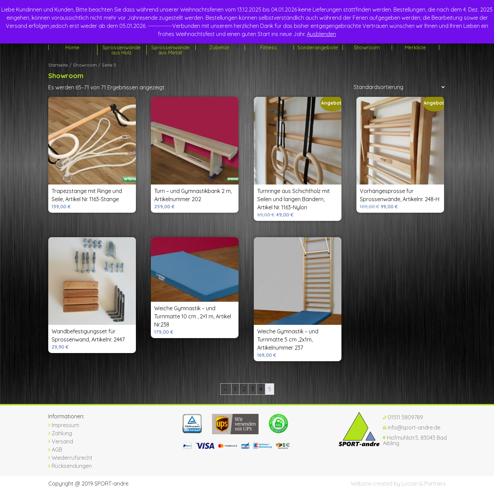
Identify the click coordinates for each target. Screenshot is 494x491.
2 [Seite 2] (243, 389)
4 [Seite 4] (261, 389)
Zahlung (60, 433)
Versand (60, 441)
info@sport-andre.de (411, 427)
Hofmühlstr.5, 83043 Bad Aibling (415, 440)
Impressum (63, 425)
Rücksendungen (70, 465)
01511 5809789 (403, 417)
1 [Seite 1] (235, 389)
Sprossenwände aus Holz (121, 50)
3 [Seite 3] (252, 389)
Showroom (367, 47)
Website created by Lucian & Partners (398, 483)
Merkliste (415, 47)
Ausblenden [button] (321, 34)
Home (72, 47)
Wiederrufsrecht (70, 457)
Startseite (58, 65)
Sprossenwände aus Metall (170, 50)
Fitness (268, 47)
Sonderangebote (317, 47)
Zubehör (219, 47)
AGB (55, 449)
